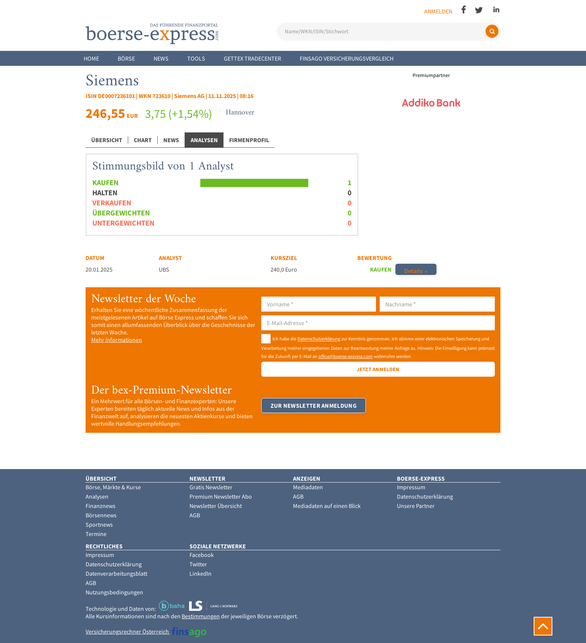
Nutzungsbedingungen (114, 592)
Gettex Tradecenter (252, 58)
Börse (126, 58)
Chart (143, 140)
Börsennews (101, 515)
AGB (194, 515)
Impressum (411, 487)
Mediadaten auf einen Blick (327, 505)
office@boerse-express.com (345, 356)
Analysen (204, 140)
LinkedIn (200, 573)
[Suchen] (492, 31)
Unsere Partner (416, 505)
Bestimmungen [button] (201, 616)
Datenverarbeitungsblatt (116, 573)
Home (91, 58)
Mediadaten (308, 487)
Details (413, 271)
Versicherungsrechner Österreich (146, 631)
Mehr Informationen (116, 339)
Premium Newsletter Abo (220, 496)
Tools (196, 58)
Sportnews (99, 524)
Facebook (201, 554)
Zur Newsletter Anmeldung (314, 406)
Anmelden (438, 11)
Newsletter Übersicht (215, 505)
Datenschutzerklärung (318, 339)
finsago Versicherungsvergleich (347, 58)
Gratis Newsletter (210, 487)
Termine (96, 534)
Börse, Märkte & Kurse (113, 487)
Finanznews (100, 505)
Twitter (198, 564)
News (161, 58)
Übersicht (106, 140)
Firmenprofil (249, 140)
